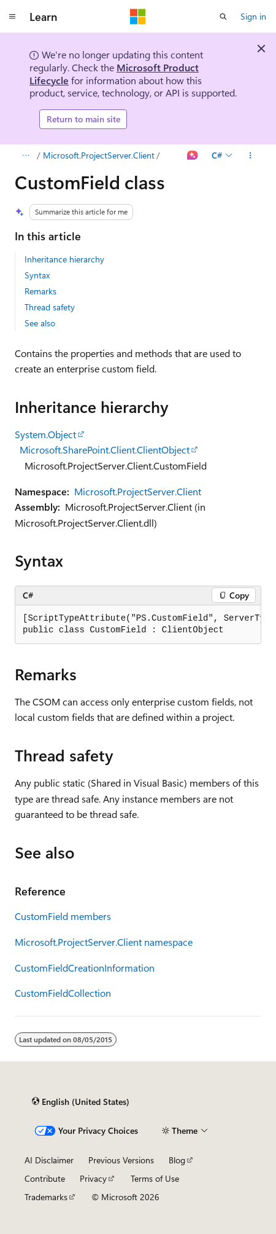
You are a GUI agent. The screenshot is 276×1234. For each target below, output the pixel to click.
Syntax (37, 275)
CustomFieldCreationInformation (85, 967)
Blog (177, 1160)
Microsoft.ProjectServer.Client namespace (104, 941)
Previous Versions (121, 1160)
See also (40, 323)
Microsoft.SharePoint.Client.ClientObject (105, 449)
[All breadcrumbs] (25, 155)
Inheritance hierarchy (64, 259)
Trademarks (46, 1197)
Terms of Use (155, 1178)
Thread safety (50, 307)
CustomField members (63, 916)
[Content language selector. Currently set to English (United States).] (81, 1101)
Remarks (40, 291)
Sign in (253, 16)
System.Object (45, 434)
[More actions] (250, 155)
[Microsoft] (138, 17)
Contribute (45, 1178)
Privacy (93, 1178)
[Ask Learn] (193, 155)
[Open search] (223, 17)
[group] (138, 624)
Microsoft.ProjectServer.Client (99, 155)
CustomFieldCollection (63, 992)
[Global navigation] (12, 17)
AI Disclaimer (49, 1160)
